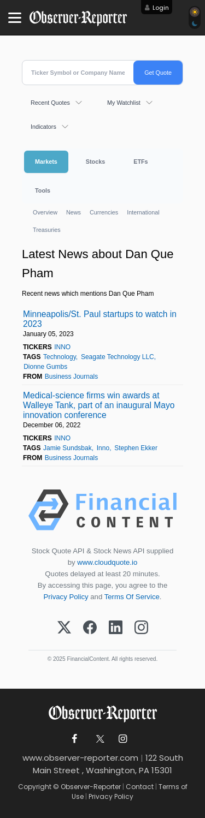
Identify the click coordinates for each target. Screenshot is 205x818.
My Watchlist (123, 102)
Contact (140, 786)
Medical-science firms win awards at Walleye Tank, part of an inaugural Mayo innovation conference (98, 405)
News (73, 212)
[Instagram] (141, 628)
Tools (42, 190)
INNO (62, 347)
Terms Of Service (132, 597)
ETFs (140, 161)
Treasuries (47, 229)
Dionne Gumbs (45, 367)
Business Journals (71, 376)
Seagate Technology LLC (117, 357)
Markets (46, 161)
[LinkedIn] (115, 628)
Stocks (95, 161)
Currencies (104, 212)
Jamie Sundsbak (67, 448)
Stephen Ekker (135, 448)
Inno (103, 448)
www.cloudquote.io (107, 562)
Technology (59, 357)
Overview (45, 212)
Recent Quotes (50, 102)
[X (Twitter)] (64, 628)
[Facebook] (90, 628)
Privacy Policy (66, 597)
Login (161, 7)
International (143, 212)
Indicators (43, 126)
